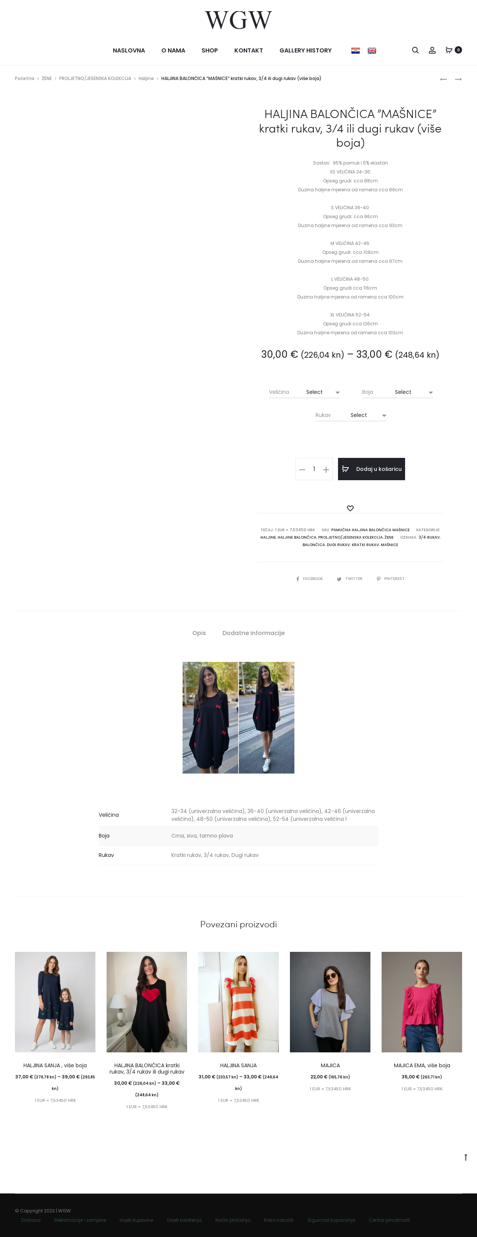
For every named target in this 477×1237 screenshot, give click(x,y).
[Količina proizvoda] (314, 469)
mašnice (389, 545)
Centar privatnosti (389, 1220)
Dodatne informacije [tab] (253, 633)
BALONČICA (314, 545)
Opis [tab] (199, 633)
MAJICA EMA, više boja (422, 1065)
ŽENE (47, 78)
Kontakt (248, 50)
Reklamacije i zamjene (80, 1220)
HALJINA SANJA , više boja (55, 1065)
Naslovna (129, 50)
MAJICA (330, 1065)
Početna (24, 78)
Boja (367, 392)
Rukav (323, 415)
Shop (210, 50)
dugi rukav (338, 545)
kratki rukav (365, 545)
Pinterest (391, 578)
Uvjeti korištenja (184, 1220)
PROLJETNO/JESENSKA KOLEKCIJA (95, 78)
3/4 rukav (429, 537)
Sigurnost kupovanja (331, 1220)
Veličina (279, 392)
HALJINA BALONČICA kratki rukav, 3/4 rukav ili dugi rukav (147, 1068)
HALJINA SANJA (238, 1065)
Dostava (31, 1220)
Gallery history (305, 50)
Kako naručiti (279, 1220)
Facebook (310, 578)
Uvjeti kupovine (136, 1220)
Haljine (146, 78)
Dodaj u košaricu (372, 469)
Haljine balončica (297, 537)
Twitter (350, 578)
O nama (173, 50)
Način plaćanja (232, 1220)
